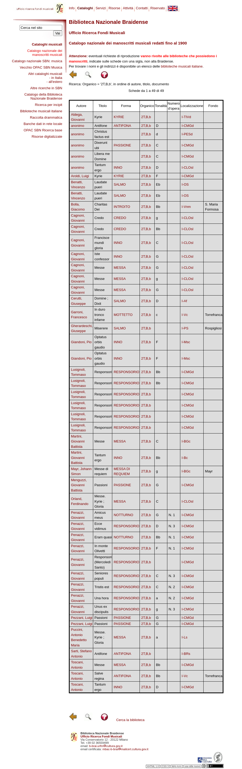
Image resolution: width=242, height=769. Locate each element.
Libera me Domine (102, 156)
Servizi (101, 8)
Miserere (101, 328)
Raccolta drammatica (46, 117)
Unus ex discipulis (102, 609)
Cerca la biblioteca (130, 720)
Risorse (114, 8)
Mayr (209, 471)
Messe (100, 268)
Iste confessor (102, 256)
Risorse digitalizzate (47, 136)
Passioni (101, 485)
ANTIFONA (122, 126)
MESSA (120, 268)
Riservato (157, 8)
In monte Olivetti (101, 548)
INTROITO (122, 207)
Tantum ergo (100, 167)
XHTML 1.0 (153, 766)
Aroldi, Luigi (80, 176)
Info (72, 8)
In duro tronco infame (100, 314)
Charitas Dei (101, 207)
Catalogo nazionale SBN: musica (37, 61)
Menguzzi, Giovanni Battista (79, 485)
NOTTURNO (123, 515)
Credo (99, 218)
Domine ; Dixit (101, 301)
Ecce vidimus (100, 526)
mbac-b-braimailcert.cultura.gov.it (125, 749)
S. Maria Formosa (211, 207)
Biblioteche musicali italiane (41, 111)
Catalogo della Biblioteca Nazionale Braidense (43, 96)
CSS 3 (165, 766)
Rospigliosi (213, 328)
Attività (128, 8)
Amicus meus (100, 515)
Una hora (102, 598)
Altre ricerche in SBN (46, 88)
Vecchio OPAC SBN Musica (41, 67)
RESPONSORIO (126, 372)
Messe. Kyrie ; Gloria (100, 501)
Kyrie (98, 117)
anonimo (77, 126)
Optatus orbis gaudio (101, 342)
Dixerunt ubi (101, 145)
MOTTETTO (123, 315)
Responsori (103, 372)
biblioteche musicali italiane (182, 66)
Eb (158, 184)
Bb (158, 207)
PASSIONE (122, 145)
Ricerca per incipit (48, 105)
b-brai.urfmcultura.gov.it (106, 746)
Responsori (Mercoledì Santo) (103, 562)
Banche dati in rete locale (43, 124)
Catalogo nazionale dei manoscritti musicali (44, 53)
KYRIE (119, 117)
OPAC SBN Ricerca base (43, 130)
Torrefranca (213, 315)
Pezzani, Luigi (81, 618)
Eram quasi (103, 537)
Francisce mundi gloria (102, 243)
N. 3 (172, 526)
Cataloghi (85, 8)
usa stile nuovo (192, 766)
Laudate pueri (101, 184)
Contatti (142, 8)
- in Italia (55, 78)
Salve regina (99, 676)
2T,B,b (146, 117)
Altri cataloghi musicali (45, 74)
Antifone (101, 126)
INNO (118, 167)
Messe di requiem (101, 471)
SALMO (120, 184)
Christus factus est (102, 134)
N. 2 (172, 587)
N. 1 (172, 515)
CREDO (120, 218)
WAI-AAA (177, 766)
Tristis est (102, 587)
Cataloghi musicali (47, 44)
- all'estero (54, 82)
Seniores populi (101, 575)
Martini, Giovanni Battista (77, 441)
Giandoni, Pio (81, 342)
